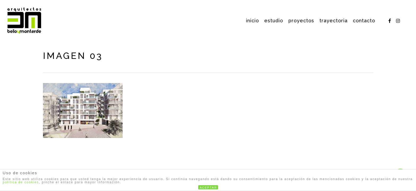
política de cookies (21, 182)
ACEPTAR (208, 187)
